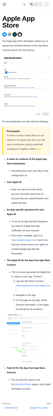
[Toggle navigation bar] (4, 4)
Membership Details (21, 384)
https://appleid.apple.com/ (24, 240)
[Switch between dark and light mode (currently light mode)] (25, 4)
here (39, 149)
